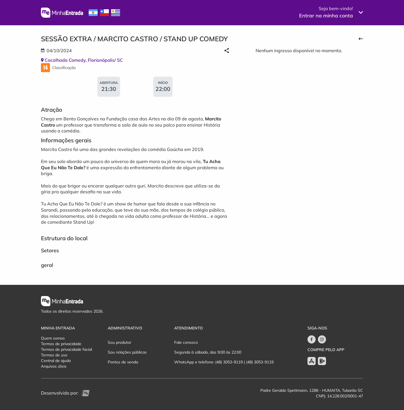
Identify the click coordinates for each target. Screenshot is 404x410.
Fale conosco (186, 342)
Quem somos (53, 338)
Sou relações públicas (127, 352)
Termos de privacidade (61, 343)
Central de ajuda (56, 360)
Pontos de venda (123, 362)
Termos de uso (54, 355)
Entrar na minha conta (326, 15)
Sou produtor (119, 342)
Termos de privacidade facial (66, 349)
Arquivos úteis (53, 366)
